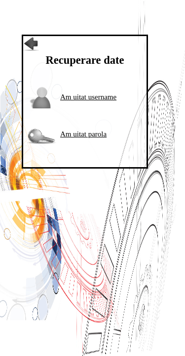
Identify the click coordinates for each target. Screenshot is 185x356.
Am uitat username (88, 97)
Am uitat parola (83, 134)
